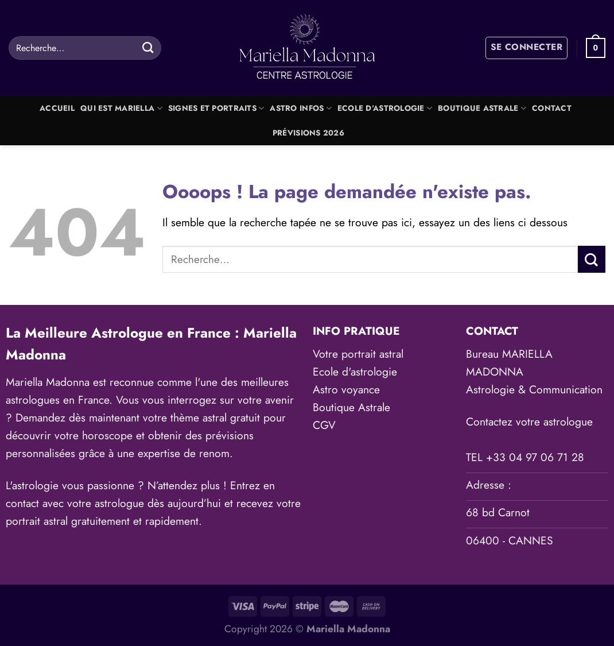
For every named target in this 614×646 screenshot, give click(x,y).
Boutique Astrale (482, 108)
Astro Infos (300, 108)
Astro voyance (346, 389)
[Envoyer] (148, 47)
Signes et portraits (216, 108)
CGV (324, 425)
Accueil (57, 108)
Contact (552, 108)
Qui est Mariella (121, 108)
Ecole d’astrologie (384, 108)
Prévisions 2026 (308, 132)
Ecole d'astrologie (355, 371)
